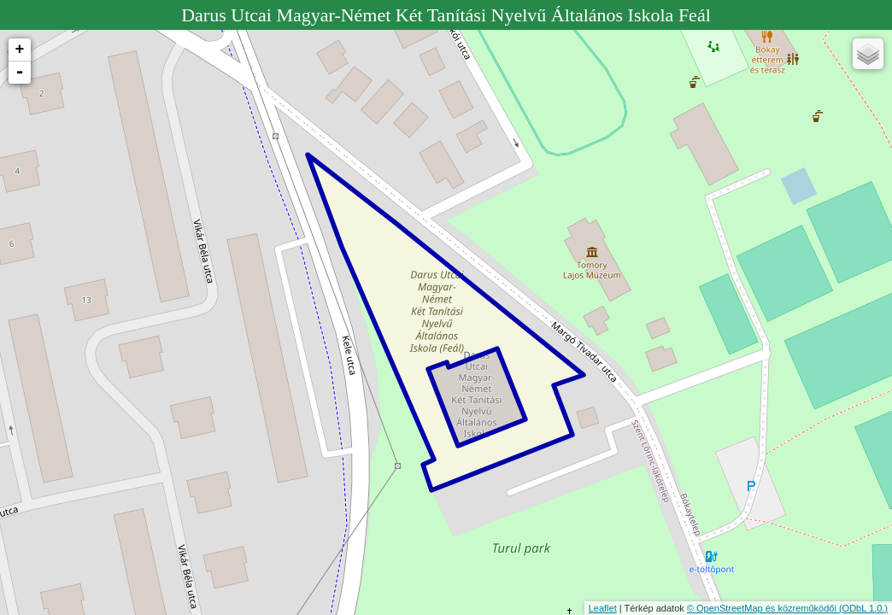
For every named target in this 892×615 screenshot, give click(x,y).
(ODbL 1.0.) (863, 608)
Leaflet (603, 608)
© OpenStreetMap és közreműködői (763, 608)
